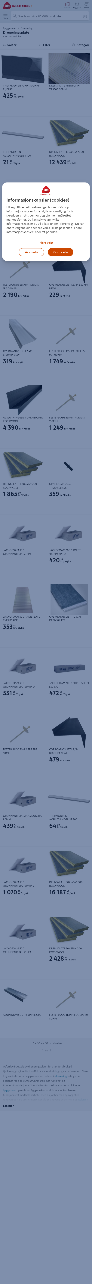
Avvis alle (31, 252)
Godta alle (60, 252)
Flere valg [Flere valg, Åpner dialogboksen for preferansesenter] (46, 242)
